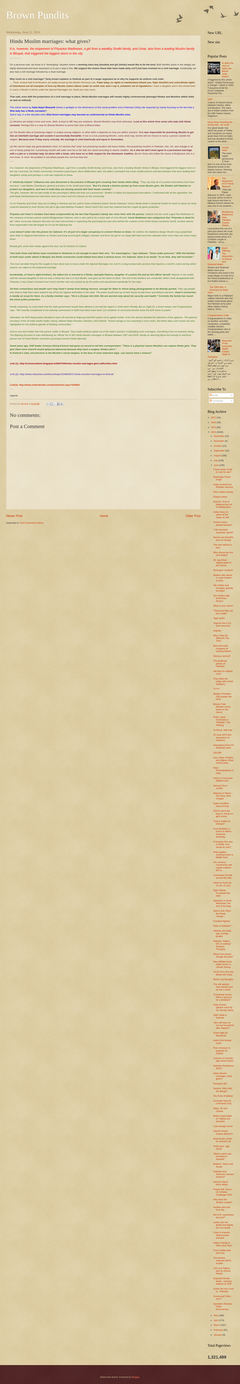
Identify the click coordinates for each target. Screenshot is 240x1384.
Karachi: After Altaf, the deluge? (222, 1089)
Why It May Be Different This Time (221, 638)
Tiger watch (219, 618)
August (217, 455)
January (218, 1335)
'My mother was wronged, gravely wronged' (223, 588)
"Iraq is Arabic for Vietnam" (221, 822)
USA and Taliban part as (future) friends (222, 1271)
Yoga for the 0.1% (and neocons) (222, 624)
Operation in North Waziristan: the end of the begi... (223, 903)
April (216, 1320)
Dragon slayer (220, 496)
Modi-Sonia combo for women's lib (222, 1140)
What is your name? (223, 605)
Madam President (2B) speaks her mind (222, 696)
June (216, 465)
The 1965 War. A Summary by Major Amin (218, 290)
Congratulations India (218, 315)
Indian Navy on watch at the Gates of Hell (221, 515)
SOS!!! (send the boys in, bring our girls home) (223, 814)
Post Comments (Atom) (31, 523)
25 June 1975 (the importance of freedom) (222, 737)
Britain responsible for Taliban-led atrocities (222, 1119)
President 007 (220, 1083)
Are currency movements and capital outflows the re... (222, 866)
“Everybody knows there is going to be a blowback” (222, 997)
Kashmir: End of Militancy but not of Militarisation (222, 504)
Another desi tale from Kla (221, 1208)
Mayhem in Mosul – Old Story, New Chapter (223, 796)
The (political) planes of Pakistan (220, 663)
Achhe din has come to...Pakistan (223, 1290)
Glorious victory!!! (222, 656)
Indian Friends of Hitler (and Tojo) (222, 1244)
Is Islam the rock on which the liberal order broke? (228, 70)
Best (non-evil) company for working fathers (222, 648)
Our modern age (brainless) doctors (221, 598)
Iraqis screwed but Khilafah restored (223, 485)
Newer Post (14, 516)
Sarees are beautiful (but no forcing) (223, 538)
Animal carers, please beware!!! (222, 523)
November (219, 441)
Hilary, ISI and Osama (220, 1109)
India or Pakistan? (222, 926)
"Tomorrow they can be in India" (223, 612)
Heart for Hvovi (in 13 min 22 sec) (222, 884)
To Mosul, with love (222, 730)
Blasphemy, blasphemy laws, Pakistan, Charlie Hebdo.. (228, 219)
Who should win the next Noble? (223, 553)
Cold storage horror (223, 1126)
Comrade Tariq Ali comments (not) (222, 1102)
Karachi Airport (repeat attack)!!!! (223, 1132)
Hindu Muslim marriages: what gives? (222, 1076)
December (219, 436)
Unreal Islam (225, 148)
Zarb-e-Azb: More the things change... (222, 913)
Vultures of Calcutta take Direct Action (223, 1059)
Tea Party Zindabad (223, 1096)
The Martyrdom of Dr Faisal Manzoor (228, 182)
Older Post (193, 516)
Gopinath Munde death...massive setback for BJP (222, 1281)
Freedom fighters (221, 921)
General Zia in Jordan (220, 787)
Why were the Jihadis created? (222, 1200)
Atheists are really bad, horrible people (222, 933)
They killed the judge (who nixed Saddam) (223, 681)
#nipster (217, 630)
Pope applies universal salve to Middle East (223, 855)
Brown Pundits (37, 15)
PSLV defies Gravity (223, 492)
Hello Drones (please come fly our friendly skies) (223, 1007)
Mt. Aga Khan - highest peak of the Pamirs (222, 563)
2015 (214, 427)
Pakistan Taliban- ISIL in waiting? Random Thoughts (222, 945)
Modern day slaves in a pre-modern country (222, 578)
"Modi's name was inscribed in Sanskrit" (222, 1156)
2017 (214, 417)
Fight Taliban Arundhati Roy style (221, 893)
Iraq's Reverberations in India (223, 770)
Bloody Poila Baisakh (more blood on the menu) (221, 708)
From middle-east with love (222, 1251)
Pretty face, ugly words (221, 1147)
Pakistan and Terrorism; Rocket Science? (223, 1174)
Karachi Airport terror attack (220, 1183)
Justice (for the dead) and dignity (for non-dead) (223, 1225)
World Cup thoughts (223, 979)
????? (216, 689)
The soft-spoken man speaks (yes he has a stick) (223, 987)
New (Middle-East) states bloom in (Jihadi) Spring (222, 964)
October (218, 446)
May (216, 1315)
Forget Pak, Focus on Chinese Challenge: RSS (222, 1192)
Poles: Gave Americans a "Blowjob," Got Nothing (221, 721)
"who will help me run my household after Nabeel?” (223, 1025)
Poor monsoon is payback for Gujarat (221, 1051)
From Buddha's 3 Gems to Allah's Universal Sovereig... (222, 832)
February (218, 1330)
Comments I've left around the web (222, 876)
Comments (216, 401)
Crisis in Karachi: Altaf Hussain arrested (221, 1235)
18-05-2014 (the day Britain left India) (223, 973)
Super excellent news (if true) (221, 804)
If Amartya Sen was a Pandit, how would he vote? (223, 844)
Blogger (135, 1377)
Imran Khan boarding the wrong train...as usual (220, 123)
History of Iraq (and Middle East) (222, 779)
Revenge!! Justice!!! (223, 570)
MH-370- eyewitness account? (223, 1216)
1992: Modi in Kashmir (220, 1016)
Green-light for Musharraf (220, 1034)
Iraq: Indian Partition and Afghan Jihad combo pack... (223, 760)
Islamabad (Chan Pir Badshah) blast (223, 746)
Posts (214, 395)
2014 (214, 432)
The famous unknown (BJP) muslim (222, 1261)
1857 (210, 99)
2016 (214, 422)
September (219, 450)
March (217, 1325)
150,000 (217, 752)
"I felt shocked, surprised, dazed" (223, 531)
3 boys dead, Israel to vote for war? (222, 470)
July (216, 460)
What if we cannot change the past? (223, 955)
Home (104, 516)
